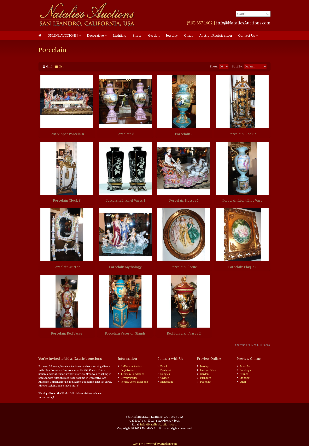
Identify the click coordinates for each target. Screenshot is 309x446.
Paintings (245, 370)
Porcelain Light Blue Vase (242, 200)
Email (163, 366)
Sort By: (237, 66)
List (61, 66)
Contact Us (246, 35)
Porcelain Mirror (66, 267)
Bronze (244, 374)
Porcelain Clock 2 (242, 134)
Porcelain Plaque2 (242, 267)
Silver (137, 35)
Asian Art (245, 366)
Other (188, 35)
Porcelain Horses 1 (183, 200)
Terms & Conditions (132, 374)
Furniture (205, 377)
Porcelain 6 (125, 134)
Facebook (165, 370)
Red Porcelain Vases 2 (184, 333)
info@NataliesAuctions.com (243, 23)
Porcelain (205, 381)
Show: (214, 66)
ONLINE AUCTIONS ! (63, 35)
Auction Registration (215, 35)
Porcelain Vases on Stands (125, 333)
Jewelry (172, 35)
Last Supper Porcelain (67, 134)
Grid (49, 66)
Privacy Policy (129, 377)
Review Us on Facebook (134, 381)
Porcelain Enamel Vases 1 (125, 200)
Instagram (166, 381)
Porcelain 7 (184, 134)
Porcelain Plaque (184, 267)
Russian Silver (208, 370)
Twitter (164, 377)
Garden (154, 35)
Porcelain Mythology (125, 267)
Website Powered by (155, 444)
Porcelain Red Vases (66, 333)
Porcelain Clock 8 (67, 200)
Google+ (165, 374)
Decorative (95, 35)
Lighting (119, 35)
